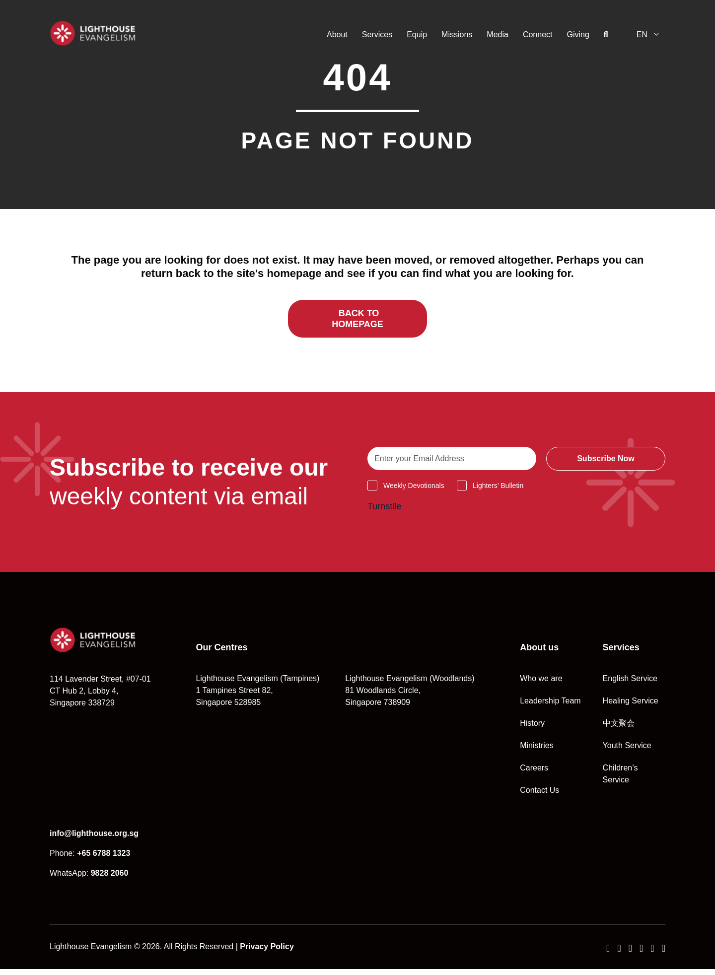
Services (377, 34)
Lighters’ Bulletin (498, 491)
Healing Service (630, 706)
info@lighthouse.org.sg (94, 839)
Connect (538, 34)
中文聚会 (619, 729)
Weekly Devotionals (413, 491)
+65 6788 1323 (103, 859)
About (337, 34)
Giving (578, 34)
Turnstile (384, 512)
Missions (456, 34)
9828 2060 (110, 879)
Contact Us (539, 796)
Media (497, 34)
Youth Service (627, 751)
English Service (630, 684)
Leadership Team (550, 706)
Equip (417, 34)
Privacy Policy (267, 952)
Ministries (537, 751)
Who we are (541, 684)
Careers (534, 773)
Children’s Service (620, 779)
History (532, 729)
